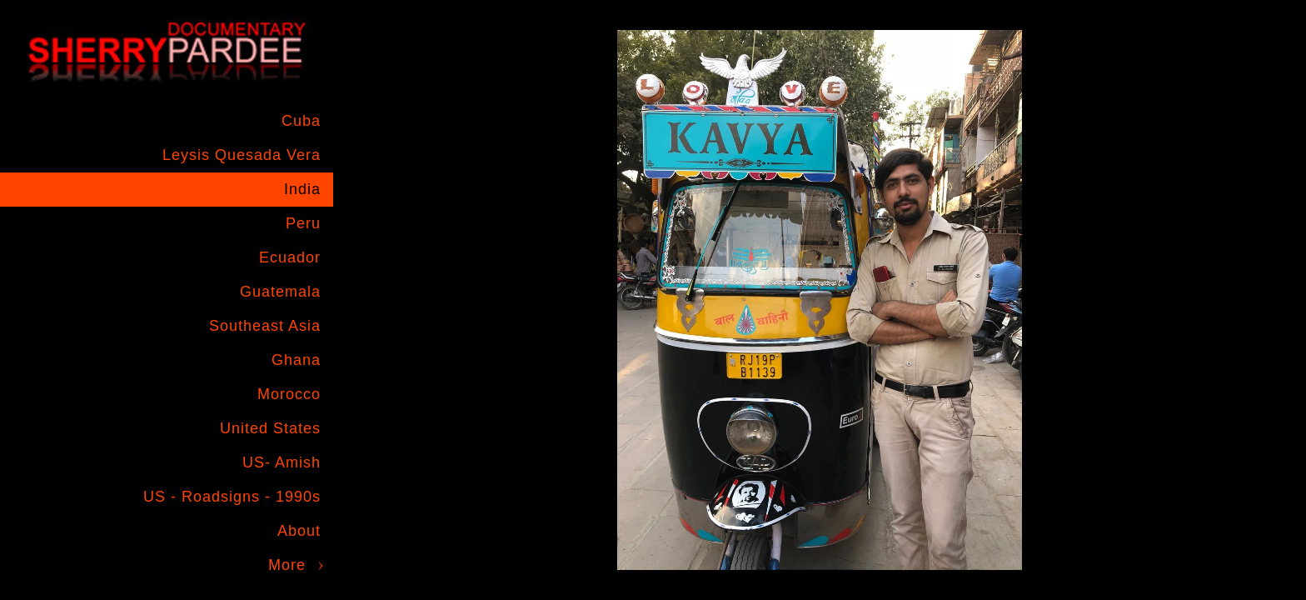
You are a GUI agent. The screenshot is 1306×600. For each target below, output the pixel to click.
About (299, 530)
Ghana (296, 360)
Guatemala (280, 291)
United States (270, 428)
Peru (303, 223)
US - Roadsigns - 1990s (232, 496)
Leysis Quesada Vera (241, 155)
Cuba (301, 120)
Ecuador (290, 257)
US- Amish (281, 462)
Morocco (289, 394)
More (287, 565)
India (302, 189)
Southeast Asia (265, 326)
